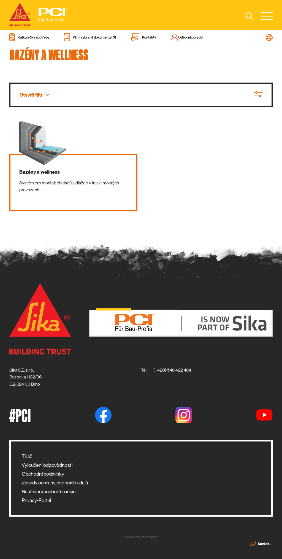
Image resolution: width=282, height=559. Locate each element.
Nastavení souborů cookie (49, 491)
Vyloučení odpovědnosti (47, 465)
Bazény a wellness (39, 172)
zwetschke (151, 536)
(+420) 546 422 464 (172, 370)
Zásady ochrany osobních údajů (55, 483)
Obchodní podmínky (43, 474)
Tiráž (27, 456)
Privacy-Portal (36, 500)
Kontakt (260, 543)
